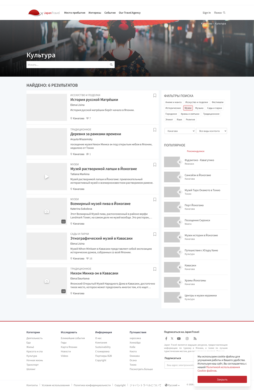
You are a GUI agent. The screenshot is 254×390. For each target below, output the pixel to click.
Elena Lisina (77, 105)
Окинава (135, 355)
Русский (172, 385)
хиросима (135, 338)
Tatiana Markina (79, 174)
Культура (31, 355)
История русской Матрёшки (94, 99)
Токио (133, 364)
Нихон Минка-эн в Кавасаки (94, 273)
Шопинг (30, 369)
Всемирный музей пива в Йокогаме (100, 203)
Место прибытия (74, 12)
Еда (28, 342)
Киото (133, 351)
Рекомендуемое (195, 151)
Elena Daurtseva (79, 278)
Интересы (95, 12)
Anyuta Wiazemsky (81, 139)
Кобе (132, 347)
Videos (64, 355)
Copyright (100, 360)
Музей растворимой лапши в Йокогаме (103, 168)
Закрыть (222, 379)
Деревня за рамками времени (95, 133)
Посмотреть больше (141, 369)
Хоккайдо (135, 342)
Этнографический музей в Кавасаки (101, 238)
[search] (111, 64)
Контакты (32, 385)
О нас (98, 338)
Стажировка (102, 351)
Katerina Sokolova (81, 208)
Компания (101, 342)
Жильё (30, 347)
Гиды (63, 342)
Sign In (207, 12)
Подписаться (173, 358)
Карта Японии (69, 347)
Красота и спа (34, 351)
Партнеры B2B (103, 355)
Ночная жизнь (34, 360)
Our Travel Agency (130, 12)
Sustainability (103, 347)
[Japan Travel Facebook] (166, 339)
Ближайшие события (73, 338)
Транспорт (32, 364)
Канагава (206, 23)
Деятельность (34, 338)
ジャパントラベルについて (145, 385)
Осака (133, 360)
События (110, 12)
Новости (66, 351)
